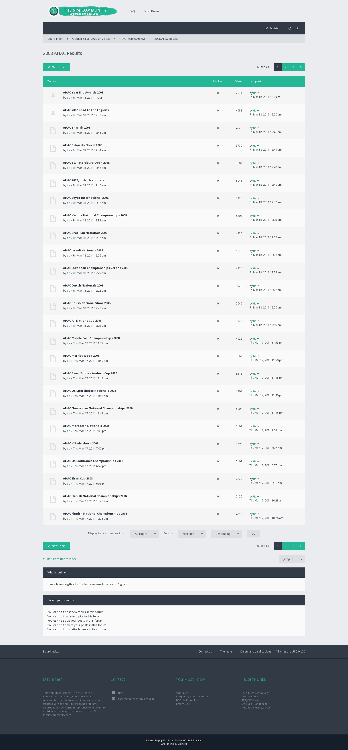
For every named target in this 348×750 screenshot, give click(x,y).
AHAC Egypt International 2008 (85, 198)
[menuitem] (294, 28)
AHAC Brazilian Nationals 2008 (85, 233)
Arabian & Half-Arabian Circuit (91, 39)
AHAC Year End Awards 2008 (83, 92)
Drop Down (151, 11)
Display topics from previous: (123, 534)
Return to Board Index (62, 559)
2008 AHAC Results (166, 39)
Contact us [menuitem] (205, 651)
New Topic (56, 67)
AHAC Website (250, 696)
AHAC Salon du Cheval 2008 (82, 145)
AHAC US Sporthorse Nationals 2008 (89, 391)
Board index (51, 651)
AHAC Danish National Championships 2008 (95, 496)
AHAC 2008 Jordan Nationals (83, 180)
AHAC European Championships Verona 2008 (95, 268)
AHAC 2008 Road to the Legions (86, 110)
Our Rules (182, 692)
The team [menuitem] (226, 651)
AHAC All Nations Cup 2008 (82, 320)
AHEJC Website (250, 700)
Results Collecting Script (256, 707)
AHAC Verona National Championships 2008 (95, 215)
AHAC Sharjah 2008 (76, 127)
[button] (301, 67)
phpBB (161, 740)
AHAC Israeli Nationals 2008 (83, 250)
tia (68, 97)
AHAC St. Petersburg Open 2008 (86, 163)
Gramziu (182, 743)
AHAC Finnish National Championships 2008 (95, 513)
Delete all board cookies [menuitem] (255, 651)
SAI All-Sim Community (255, 692)
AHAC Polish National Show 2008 (86, 303)
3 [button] (293, 67)
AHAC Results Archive (132, 39)
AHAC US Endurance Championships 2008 (93, 461)
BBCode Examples (187, 700)
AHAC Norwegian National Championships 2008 (97, 408)
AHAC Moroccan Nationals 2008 (86, 426)
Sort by (185, 534)
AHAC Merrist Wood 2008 (81, 356)
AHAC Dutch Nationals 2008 (83, 285)
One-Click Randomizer (255, 703)
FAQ (132, 11)
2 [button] (285, 67)
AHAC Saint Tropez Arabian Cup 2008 (90, 373)
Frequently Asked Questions (193, 696)
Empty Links (183, 703)
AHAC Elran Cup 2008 (78, 478)
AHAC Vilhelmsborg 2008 (80, 443)
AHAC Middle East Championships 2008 (91, 338)
